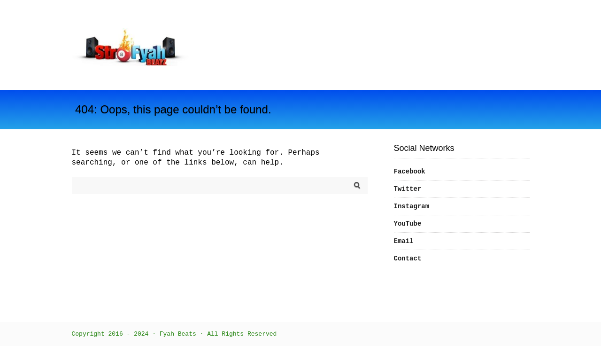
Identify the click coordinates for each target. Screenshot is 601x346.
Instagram (412, 206)
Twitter (408, 189)
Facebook (409, 171)
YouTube (408, 224)
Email (404, 241)
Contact (408, 258)
